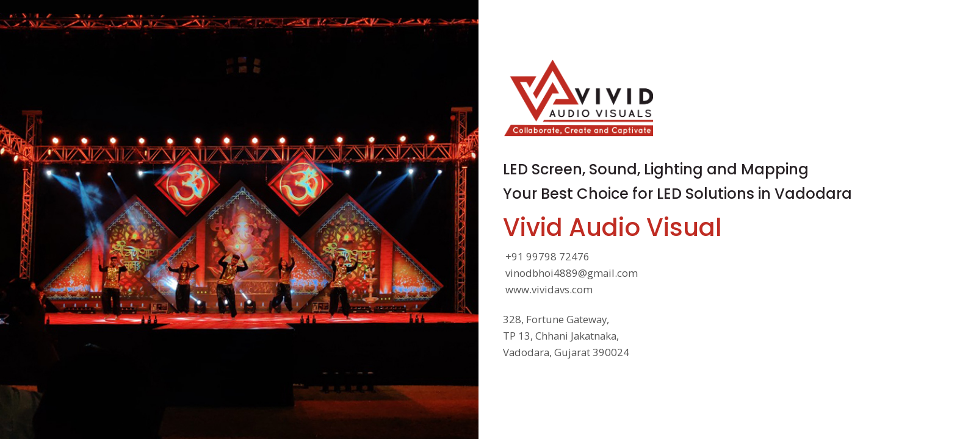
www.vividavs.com (549, 290)
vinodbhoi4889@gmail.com (571, 273)
